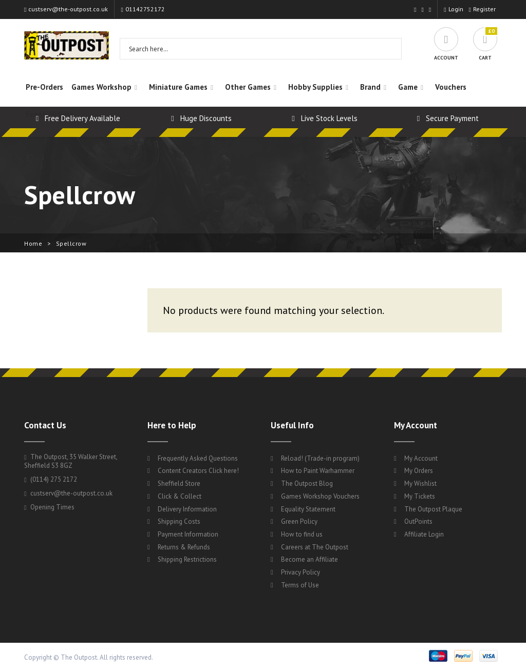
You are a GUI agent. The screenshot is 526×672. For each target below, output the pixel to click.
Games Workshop (101, 87)
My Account (421, 458)
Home (33, 243)
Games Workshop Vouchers (320, 496)
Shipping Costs (179, 521)
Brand (370, 87)
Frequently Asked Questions (198, 458)
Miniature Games (178, 87)
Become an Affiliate (309, 559)
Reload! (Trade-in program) (320, 458)
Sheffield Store (179, 483)
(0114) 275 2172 (50, 479)
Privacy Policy (300, 572)
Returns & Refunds (184, 547)
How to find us (302, 534)
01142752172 (142, 9)
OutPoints (418, 521)
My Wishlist (420, 483)
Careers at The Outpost (314, 547)
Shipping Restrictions (187, 559)
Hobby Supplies (315, 87)
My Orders (418, 470)
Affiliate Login (424, 534)
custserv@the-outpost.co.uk (66, 9)
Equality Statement (308, 509)
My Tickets (419, 496)
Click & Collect (179, 496)
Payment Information (188, 534)
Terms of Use (300, 585)
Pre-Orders (44, 87)
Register (482, 9)
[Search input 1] (254, 48)
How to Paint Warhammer (317, 470)
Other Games (248, 87)
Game (408, 87)
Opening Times (49, 507)
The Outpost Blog (307, 483)
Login (453, 9)
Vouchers (450, 87)
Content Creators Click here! (198, 470)
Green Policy (299, 521)
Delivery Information (187, 509)
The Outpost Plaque (433, 509)
